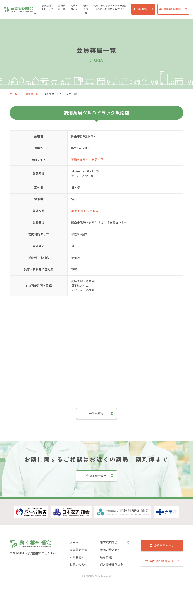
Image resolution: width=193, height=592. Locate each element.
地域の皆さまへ (74, 9)
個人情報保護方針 (112, 564)
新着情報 (106, 557)
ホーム (36, 9)
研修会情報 (85, 9)
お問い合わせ (78, 564)
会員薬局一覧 (61, 7)
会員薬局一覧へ (96, 475)
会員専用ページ (145, 9)
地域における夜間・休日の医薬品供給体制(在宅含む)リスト (110, 7)
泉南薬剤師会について (48, 7)
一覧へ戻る (96, 413)
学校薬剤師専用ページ (175, 9)
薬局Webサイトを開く (87, 159)
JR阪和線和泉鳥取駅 (84, 211)
